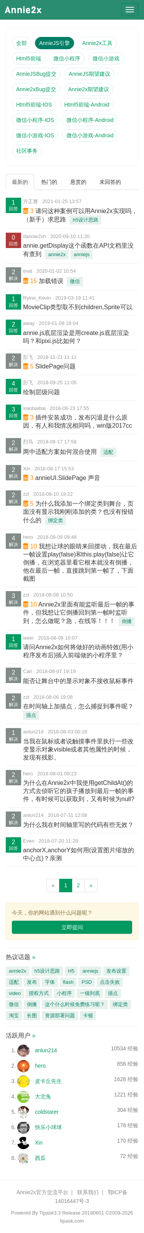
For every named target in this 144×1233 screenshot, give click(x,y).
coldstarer (46, 1112)
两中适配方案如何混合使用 (60, 451)
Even (29, 841)
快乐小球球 (48, 1127)
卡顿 (88, 1015)
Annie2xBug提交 (36, 89)
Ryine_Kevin (37, 298)
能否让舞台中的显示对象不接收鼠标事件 (78, 681)
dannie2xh (34, 236)
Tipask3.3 (50, 1213)
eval (27, 271)
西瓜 (40, 1158)
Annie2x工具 (97, 43)
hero (28, 537)
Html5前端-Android (86, 105)
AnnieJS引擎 (54, 43)
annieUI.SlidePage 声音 (67, 478)
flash (68, 982)
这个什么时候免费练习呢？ (75, 1004)
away (29, 323)
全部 (21, 43)
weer (28, 638)
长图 (32, 1015)
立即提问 (72, 927)
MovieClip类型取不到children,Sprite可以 (77, 307)
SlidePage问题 (55, 366)
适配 (108, 452)
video (15, 993)
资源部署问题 (60, 1015)
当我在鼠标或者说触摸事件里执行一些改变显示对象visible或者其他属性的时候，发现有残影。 (78, 749)
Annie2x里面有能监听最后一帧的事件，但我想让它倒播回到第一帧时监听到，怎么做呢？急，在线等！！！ (78, 612)
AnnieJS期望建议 (89, 74)
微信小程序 (66, 58)
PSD (86, 982)
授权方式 (39, 993)
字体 (50, 982)
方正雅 (30, 201)
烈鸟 (28, 442)
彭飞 (28, 357)
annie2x (57, 254)
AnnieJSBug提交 (36, 74)
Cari (27, 671)
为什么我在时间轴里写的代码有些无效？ (78, 824)
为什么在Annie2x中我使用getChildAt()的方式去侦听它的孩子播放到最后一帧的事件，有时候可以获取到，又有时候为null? (78, 791)
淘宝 (14, 1015)
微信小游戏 (106, 58)
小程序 (64, 993)
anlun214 (33, 732)
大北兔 (43, 1096)
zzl (26, 494)
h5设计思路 (85, 220)
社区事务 (27, 151)
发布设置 (116, 971)
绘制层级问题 (41, 392)
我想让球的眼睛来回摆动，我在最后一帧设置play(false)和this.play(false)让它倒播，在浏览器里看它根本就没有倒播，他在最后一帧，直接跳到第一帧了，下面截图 (80, 562)
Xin (26, 469)
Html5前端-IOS (34, 105)
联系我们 (88, 1192)
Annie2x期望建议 (88, 89)
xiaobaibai (34, 408)
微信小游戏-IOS (35, 135)
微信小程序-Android (90, 120)
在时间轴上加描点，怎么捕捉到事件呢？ (78, 706)
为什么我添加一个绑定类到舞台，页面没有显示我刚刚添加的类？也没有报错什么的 (78, 511)
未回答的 (110, 182)
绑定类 (55, 520)
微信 (75, 281)
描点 (31, 715)
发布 (32, 982)
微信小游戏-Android (90, 135)
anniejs (81, 254)
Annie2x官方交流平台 (42, 1192)
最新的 (20, 182)
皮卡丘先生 (48, 1081)
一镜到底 (90, 993)
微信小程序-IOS (35, 120)
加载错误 (51, 281)
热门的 (49, 182)
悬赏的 (78, 182)
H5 (71, 971)
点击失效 (110, 982)
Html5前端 (28, 58)
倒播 (127, 621)
